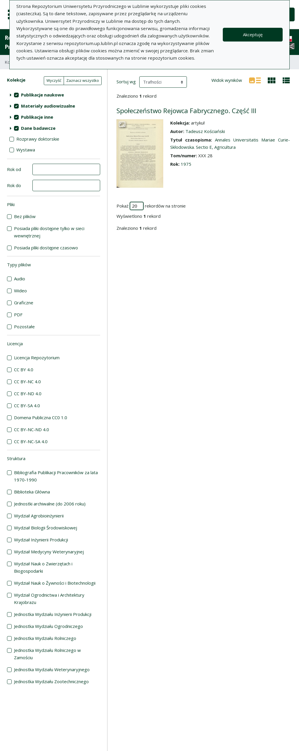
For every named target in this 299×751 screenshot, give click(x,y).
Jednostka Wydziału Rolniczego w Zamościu (47, 653)
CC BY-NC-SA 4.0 (31, 441)
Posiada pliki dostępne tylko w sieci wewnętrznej (49, 232)
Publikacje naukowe (42, 95)
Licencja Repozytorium (37, 357)
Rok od (14, 169)
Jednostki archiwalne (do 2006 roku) (50, 504)
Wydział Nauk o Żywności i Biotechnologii (54, 583)
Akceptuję (253, 34)
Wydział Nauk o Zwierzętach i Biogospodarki (43, 567)
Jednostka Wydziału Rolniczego (45, 638)
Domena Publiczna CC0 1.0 (40, 417)
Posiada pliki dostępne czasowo (46, 248)
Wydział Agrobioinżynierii (39, 516)
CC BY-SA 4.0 (27, 405)
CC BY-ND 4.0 (27, 393)
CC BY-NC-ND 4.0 (31, 429)
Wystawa (25, 150)
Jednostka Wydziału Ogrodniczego (48, 626)
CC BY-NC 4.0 (27, 381)
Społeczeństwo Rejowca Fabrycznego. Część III (186, 110)
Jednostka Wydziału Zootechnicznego (51, 681)
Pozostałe (24, 326)
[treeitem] (53, 94)
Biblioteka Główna (32, 492)
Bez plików (25, 216)
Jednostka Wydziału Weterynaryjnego (52, 669)
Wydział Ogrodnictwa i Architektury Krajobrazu (49, 598)
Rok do (14, 185)
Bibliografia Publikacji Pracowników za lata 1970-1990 (56, 476)
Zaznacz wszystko (82, 80)
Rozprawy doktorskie (37, 139)
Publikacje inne (37, 117)
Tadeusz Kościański (205, 131)
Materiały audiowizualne (48, 106)
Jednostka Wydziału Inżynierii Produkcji (52, 614)
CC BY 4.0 (23, 369)
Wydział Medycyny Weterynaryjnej (49, 552)
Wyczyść (53, 80)
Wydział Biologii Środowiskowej (45, 528)
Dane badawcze (38, 128)
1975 (186, 164)
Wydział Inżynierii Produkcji (41, 540)
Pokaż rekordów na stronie (151, 206)
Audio (19, 279)
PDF (18, 314)
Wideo (20, 291)
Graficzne (23, 302)
